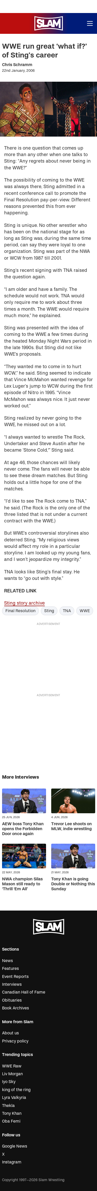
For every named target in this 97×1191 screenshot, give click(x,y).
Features (10, 968)
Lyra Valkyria (14, 1097)
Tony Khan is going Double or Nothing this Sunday (73, 884)
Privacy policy (15, 1041)
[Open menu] (90, 23)
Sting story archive (24, 603)
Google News (14, 1146)
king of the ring (16, 1089)
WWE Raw (11, 1066)
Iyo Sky (9, 1081)
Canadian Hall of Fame (23, 992)
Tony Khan (11, 1113)
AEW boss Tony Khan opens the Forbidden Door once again (23, 829)
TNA (67, 611)
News (7, 960)
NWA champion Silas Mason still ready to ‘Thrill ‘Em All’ (22, 884)
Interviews (12, 984)
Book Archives (15, 1008)
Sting (49, 611)
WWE (85, 611)
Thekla (8, 1105)
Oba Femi (11, 1121)
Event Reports (15, 976)
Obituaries (12, 1000)
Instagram (11, 1162)
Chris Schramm (17, 64)
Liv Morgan (12, 1074)
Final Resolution (20, 611)
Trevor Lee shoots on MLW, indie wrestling (71, 826)
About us (10, 1033)
